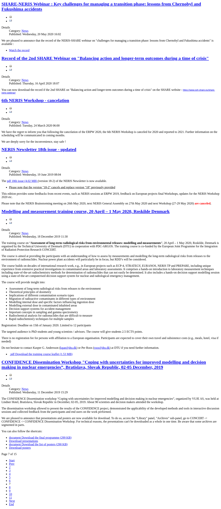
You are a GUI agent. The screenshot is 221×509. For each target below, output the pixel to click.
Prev (11, 463)
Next (12, 500)
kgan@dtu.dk (68, 347)
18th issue (22, 181)
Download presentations (23, 441)
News (25, 30)
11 (10, 497)
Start (12, 460)
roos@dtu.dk (102, 347)
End (11, 504)
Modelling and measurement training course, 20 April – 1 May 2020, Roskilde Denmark (85, 211)
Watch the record (19, 50)
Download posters (20, 447)
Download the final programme (40, 437)
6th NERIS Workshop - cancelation (35, 100)
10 (10, 494)
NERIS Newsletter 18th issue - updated (38, 149)
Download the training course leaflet (41, 354)
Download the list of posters (38, 444)
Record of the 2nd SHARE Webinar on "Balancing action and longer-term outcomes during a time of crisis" (105, 58)
